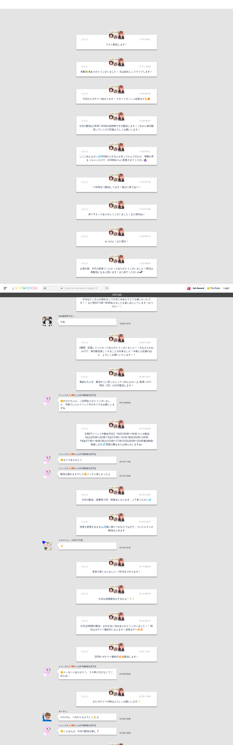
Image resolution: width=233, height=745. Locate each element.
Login (226, 4)
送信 (151, 737)
